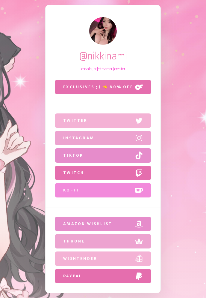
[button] (103, 87)
